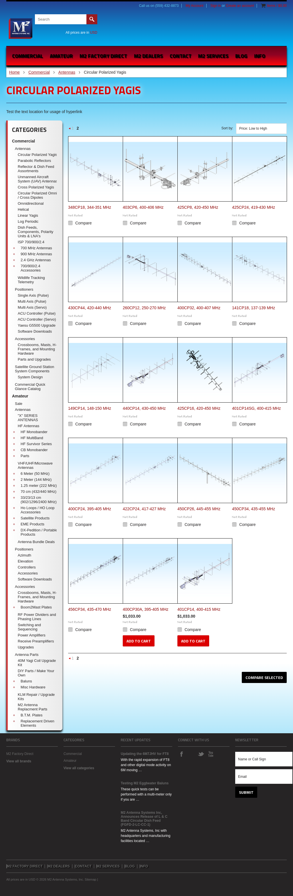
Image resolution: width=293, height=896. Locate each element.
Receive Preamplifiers (36, 641)
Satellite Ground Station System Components (34, 369)
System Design (30, 377)
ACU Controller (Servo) (37, 319)
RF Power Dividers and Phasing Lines (37, 616)
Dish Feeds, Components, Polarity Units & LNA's (35, 231)
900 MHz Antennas (36, 254)
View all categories (79, 768)
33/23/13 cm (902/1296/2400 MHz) (39, 499)
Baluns (26, 681)
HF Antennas (28, 426)
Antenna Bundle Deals (36, 542)
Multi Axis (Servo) (32, 307)
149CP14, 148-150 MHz (89, 408)
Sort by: (227, 128)
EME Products (32, 524)
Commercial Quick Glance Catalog (30, 386)
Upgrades (26, 647)
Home (14, 72)
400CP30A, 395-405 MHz (146, 609)
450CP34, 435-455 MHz (253, 509)
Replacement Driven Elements (37, 723)
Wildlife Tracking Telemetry (31, 280)
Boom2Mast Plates (36, 607)
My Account (194, 6)
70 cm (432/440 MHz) (38, 491)
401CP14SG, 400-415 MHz (256, 408)
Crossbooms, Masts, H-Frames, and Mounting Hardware (37, 349)
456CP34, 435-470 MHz (89, 609)
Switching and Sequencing (29, 627)
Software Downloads (35, 331)
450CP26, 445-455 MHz (198, 509)
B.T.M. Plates (32, 715)
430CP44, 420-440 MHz (89, 308)
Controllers (27, 567)
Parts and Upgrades (34, 359)
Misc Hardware (33, 687)
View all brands (18, 761)
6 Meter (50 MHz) (35, 473)
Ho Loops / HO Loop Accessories (38, 510)
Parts (25, 456)
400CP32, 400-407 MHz (198, 308)
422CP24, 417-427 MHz (144, 509)
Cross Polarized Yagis (36, 187)
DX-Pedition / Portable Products (39, 532)
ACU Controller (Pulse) (37, 313)
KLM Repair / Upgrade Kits (36, 696)
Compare (83, 223)
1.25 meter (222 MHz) (39, 485)
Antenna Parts (26, 654)
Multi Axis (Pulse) (32, 301)
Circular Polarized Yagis (37, 154)
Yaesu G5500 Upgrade (37, 325)
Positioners (24, 289)
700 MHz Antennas (36, 248)
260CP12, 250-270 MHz (144, 308)
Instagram (191, 753)
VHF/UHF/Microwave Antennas (35, 465)
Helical (23, 209)
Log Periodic (28, 221)
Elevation (25, 561)
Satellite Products (35, 518)
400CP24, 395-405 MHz (89, 509)
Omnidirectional (30, 203)
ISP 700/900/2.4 (31, 242)
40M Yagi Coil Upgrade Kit (37, 662)
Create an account (240, 6)
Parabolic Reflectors (34, 160)
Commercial (27, 56)
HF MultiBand (32, 438)
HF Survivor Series (36, 444)
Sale (18, 403)
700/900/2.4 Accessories (31, 268)
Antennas (66, 72)
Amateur (61, 56)
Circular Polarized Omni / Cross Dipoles (37, 195)
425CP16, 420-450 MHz (198, 408)
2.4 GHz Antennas (36, 260)
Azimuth (24, 555)
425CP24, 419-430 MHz (253, 207)
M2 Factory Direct (19, 754)
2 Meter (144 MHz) (36, 479)
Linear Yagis (28, 215)
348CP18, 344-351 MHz (89, 207)
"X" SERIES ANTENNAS (28, 417)
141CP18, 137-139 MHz (253, 308)
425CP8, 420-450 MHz (197, 207)
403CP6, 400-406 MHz (143, 207)
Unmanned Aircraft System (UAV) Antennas (38, 179)
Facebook (181, 753)
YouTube (210, 753)
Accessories (25, 339)
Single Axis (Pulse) (33, 295)
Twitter (200, 753)
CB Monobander (34, 450)
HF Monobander (34, 432)
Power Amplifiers (31, 635)
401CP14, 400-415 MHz (198, 609)
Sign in (215, 6)
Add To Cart (138, 641)
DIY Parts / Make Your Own (36, 673)
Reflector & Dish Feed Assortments (36, 168)
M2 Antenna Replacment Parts (32, 707)
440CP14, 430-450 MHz (144, 408)
